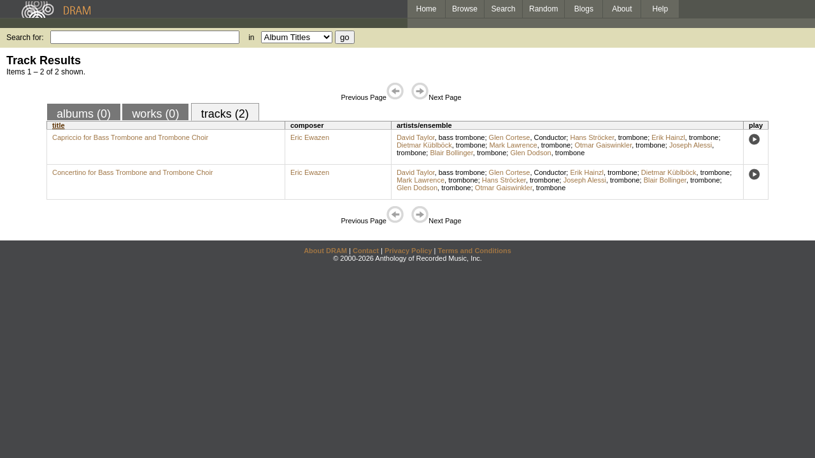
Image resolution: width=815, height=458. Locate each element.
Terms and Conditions (474, 250)
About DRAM (325, 250)
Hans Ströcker (592, 137)
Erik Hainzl (668, 137)
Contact (366, 250)
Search (504, 8)
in (251, 37)
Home (426, 8)
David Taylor (416, 137)
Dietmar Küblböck (424, 145)
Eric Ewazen (309, 137)
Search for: (25, 37)
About (622, 8)
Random (543, 8)
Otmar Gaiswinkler (603, 145)
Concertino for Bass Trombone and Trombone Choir (132, 172)
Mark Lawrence (513, 145)
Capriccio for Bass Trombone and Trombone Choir (130, 137)
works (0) (155, 114)
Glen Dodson (530, 152)
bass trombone (462, 137)
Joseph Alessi (690, 145)
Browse (465, 8)
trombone (633, 137)
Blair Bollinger (451, 152)
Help (661, 8)
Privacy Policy (408, 250)
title (58, 125)
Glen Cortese (509, 137)
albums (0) (84, 114)
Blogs (583, 8)
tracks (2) (225, 114)
